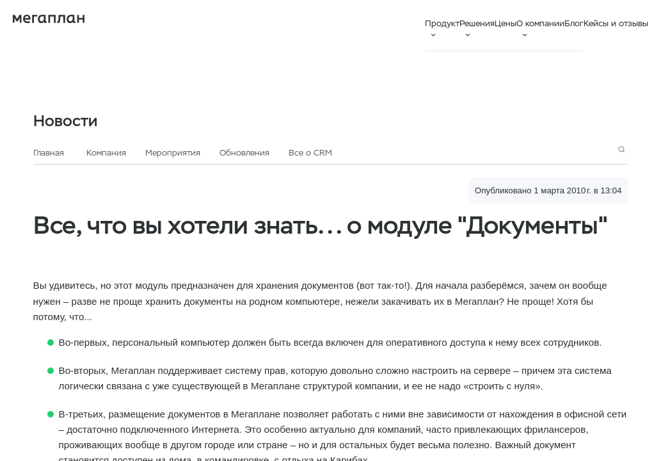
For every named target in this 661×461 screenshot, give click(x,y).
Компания (106, 152)
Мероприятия (172, 152)
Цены (505, 23)
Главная (48, 152)
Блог (574, 23)
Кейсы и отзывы (616, 23)
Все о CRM (310, 152)
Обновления (244, 152)
